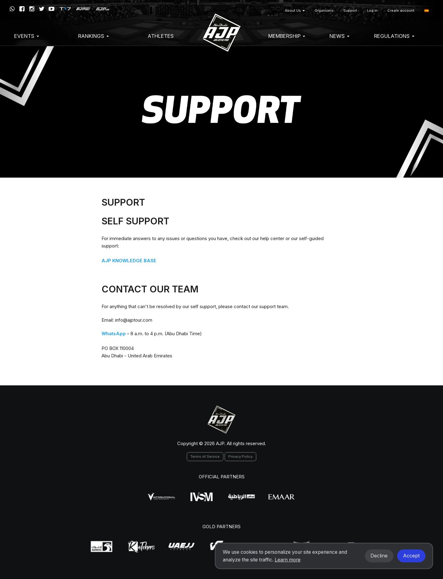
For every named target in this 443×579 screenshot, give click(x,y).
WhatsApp (114, 333)
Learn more (288, 560)
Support (350, 10)
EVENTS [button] (26, 36)
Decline (379, 556)
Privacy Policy (240, 456)
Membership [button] (286, 36)
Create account (400, 10)
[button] (426, 11)
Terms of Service (205, 456)
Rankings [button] (93, 36)
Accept (411, 556)
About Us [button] (295, 10)
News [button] (339, 36)
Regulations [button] (394, 36)
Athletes (161, 36)
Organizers (324, 10)
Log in (372, 10)
